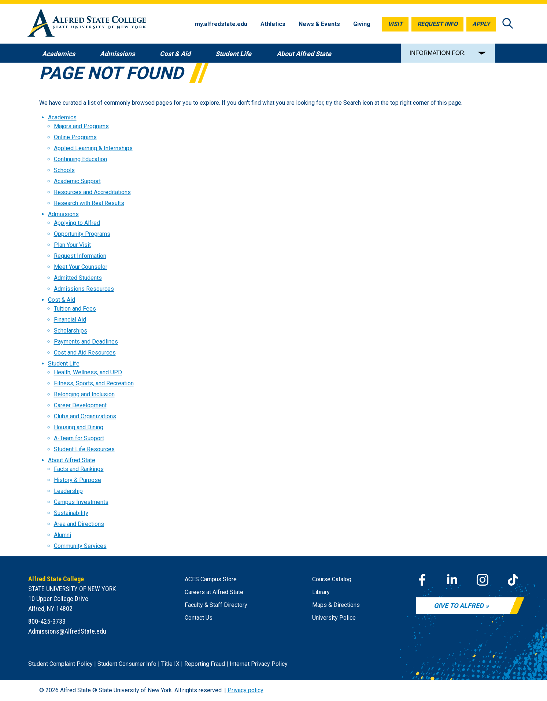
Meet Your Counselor (80, 266)
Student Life (64, 363)
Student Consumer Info (126, 663)
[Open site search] (508, 24)
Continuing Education (80, 159)
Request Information (80, 255)
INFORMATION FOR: (438, 53)
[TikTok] (513, 580)
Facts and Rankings (79, 469)
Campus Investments (81, 501)
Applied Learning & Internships (93, 148)
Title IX (170, 663)
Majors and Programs (81, 126)
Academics (62, 117)
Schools (64, 170)
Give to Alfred (459, 605)
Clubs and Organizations (85, 416)
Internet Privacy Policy (259, 663)
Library (321, 592)
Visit (395, 24)
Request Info (437, 24)
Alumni (62, 534)
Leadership (68, 490)
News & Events (319, 24)
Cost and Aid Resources (85, 352)
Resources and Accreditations (92, 192)
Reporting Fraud (204, 663)
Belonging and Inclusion (84, 394)
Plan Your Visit (72, 244)
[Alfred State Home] (86, 24)
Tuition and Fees (75, 308)
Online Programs (75, 137)
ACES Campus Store (211, 579)
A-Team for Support (79, 438)
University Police (334, 617)
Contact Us (198, 617)
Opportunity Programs (82, 233)
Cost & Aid (61, 299)
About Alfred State (71, 460)
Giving (361, 24)
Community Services (80, 545)
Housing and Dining (78, 427)
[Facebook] (422, 580)
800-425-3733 (47, 621)
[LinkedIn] (452, 580)
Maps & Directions (336, 604)
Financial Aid (70, 319)
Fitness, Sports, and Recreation (94, 383)
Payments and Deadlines (86, 341)
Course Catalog (331, 579)
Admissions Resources (84, 288)
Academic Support (77, 181)
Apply (481, 24)
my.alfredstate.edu (221, 24)
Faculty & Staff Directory (216, 604)
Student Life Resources (84, 449)
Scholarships (70, 330)
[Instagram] (482, 580)
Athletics (272, 24)
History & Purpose (77, 479)
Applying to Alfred (77, 222)
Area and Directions (79, 523)
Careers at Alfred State (214, 592)
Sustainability (71, 512)
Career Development (80, 405)
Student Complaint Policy (60, 663)
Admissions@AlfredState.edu (67, 631)
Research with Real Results (89, 203)
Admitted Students (78, 277)
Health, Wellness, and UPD (88, 372)
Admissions (63, 214)
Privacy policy (245, 690)
